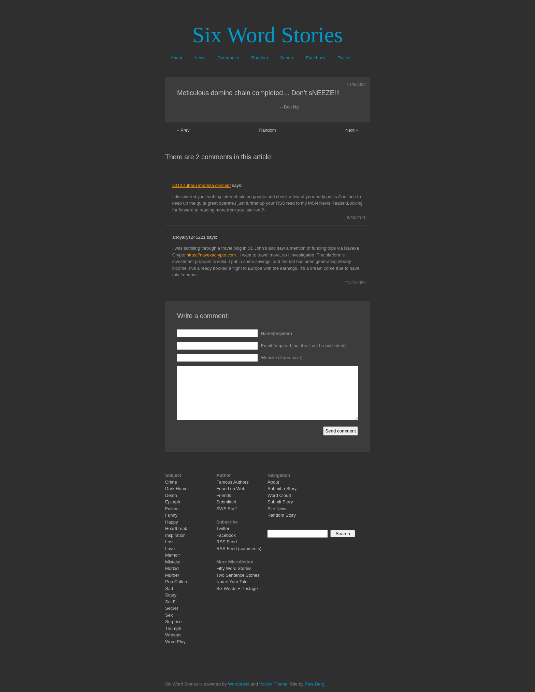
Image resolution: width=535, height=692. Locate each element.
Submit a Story (282, 488)
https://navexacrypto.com (211, 254)
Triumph (173, 628)
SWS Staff (226, 508)
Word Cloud (279, 495)
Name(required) (276, 333)
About (176, 57)
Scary (170, 595)
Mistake (172, 561)
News (200, 57)
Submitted (226, 501)
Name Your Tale (232, 581)
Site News (278, 508)
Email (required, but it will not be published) (303, 345)
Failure (172, 508)
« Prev (183, 130)
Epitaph (172, 501)
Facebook (316, 57)
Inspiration (175, 535)
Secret (171, 608)
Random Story (282, 515)
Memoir (172, 555)
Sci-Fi (170, 601)
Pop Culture (177, 581)
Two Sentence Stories (237, 575)
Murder (172, 575)
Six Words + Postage (237, 588)
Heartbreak (176, 528)
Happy (171, 522)
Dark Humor (177, 488)
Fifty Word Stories (233, 568)
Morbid (172, 568)
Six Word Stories (267, 35)
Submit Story (280, 501)
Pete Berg (314, 684)
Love (170, 548)
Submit (287, 57)
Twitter (344, 57)
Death (171, 495)
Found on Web (230, 488)
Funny (171, 515)
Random (259, 57)
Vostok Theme (273, 684)
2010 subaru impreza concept (201, 185)
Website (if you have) (282, 357)
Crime (171, 482)
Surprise (173, 621)
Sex (169, 615)
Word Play (175, 641)
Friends (223, 495)
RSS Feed (226, 541)
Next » (351, 130)
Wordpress (238, 684)
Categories (228, 57)
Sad (169, 588)
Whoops (173, 634)
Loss (169, 541)
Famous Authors (232, 482)
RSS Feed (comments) (238, 548)
